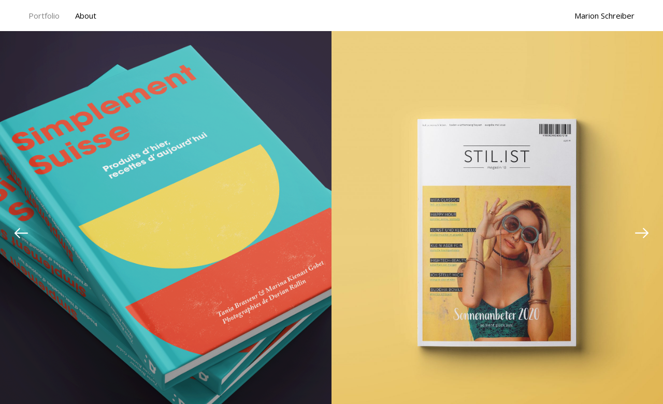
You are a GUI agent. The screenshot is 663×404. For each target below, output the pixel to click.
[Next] (641, 233)
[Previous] (21, 233)
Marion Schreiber (604, 16)
